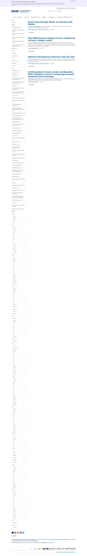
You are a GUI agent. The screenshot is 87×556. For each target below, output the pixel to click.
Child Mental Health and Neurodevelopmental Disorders (18, 109)
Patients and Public (36, 17)
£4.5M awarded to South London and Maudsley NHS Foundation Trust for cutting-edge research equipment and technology (51, 74)
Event (13, 58)
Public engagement (17, 165)
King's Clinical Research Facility (18, 180)
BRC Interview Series (17, 167)
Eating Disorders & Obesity (18, 113)
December (15, 253)
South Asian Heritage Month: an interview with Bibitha (50, 23)
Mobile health (15, 176)
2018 (13, 434)
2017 (13, 464)
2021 (13, 343)
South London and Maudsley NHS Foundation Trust (18, 92)
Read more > (31, 32)
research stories (16, 128)
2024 (13, 255)
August (14, 274)
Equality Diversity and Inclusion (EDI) (18, 155)
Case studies (15, 348)
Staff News (15, 75)
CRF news (14, 63)
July (13, 241)
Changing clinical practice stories (17, 193)
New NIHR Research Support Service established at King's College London (51, 39)
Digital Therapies (16, 133)
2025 (13, 225)
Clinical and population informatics (16, 105)
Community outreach (17, 200)
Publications (16, 70)
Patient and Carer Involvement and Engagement (18, 79)
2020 (13, 376)
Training (44, 17)
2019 (13, 406)
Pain (14, 182)
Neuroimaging (16, 121)
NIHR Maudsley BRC (16, 27)
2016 (13, 490)
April (13, 223)
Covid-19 (15, 95)
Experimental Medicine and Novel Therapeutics (17, 171)
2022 (13, 315)
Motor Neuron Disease (17, 162)
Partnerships (52, 17)
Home (14, 17)
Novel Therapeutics (17, 174)
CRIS (14, 85)
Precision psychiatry (17, 130)
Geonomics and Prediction (18, 190)
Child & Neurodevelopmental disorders (18, 125)
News (13, 51)
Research (19, 17)
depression (15, 144)
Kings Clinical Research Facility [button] (64, 17)
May (13, 237)
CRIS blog (14, 53)
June (14, 239)
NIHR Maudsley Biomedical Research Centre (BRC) (17, 197)
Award (14, 202)
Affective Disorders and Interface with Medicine (18, 119)
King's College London (17, 540)
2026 (13, 213)
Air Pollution (15, 187)
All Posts (14, 22)
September (15, 246)
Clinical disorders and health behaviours (18, 89)
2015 (13, 520)
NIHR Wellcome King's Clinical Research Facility (18, 45)
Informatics (15, 73)
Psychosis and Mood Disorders (18, 101)
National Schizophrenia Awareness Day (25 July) (51, 57)
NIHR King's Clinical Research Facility (18, 30)
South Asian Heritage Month (34, 26)
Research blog (15, 55)
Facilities (26, 17)
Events (14, 135)
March (14, 220)
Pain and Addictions (17, 115)
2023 (13, 285)
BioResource (16, 141)
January (14, 216)
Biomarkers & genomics (18, 98)
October (14, 248)
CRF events (14, 60)
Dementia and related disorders (18, 138)
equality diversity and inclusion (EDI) (18, 206)
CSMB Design (44, 542)
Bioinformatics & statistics (18, 185)
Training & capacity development (16, 147)
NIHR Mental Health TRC (18, 208)
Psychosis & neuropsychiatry (18, 151)
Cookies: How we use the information (24, 4)
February (14, 218)
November (15, 281)
